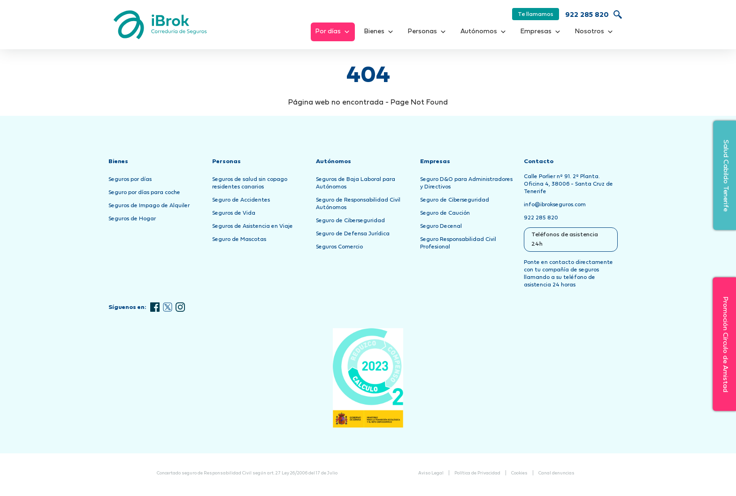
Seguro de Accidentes (241, 200)
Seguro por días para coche (144, 192)
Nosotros (594, 32)
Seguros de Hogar (132, 219)
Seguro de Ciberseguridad (350, 220)
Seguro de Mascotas (239, 239)
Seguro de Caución (445, 213)
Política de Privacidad (477, 473)
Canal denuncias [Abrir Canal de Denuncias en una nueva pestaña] (556, 473)
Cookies (519, 473)
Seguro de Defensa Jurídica (353, 234)
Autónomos (483, 32)
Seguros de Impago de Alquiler (149, 205)
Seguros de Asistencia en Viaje (252, 226)
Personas (427, 32)
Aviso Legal (431, 473)
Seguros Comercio (339, 247)
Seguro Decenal (441, 226)
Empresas (541, 32)
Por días (332, 32)
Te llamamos (535, 14)
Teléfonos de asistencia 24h (564, 239)
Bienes (379, 32)
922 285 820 (587, 15)
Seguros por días (130, 179)
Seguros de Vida (233, 213)
